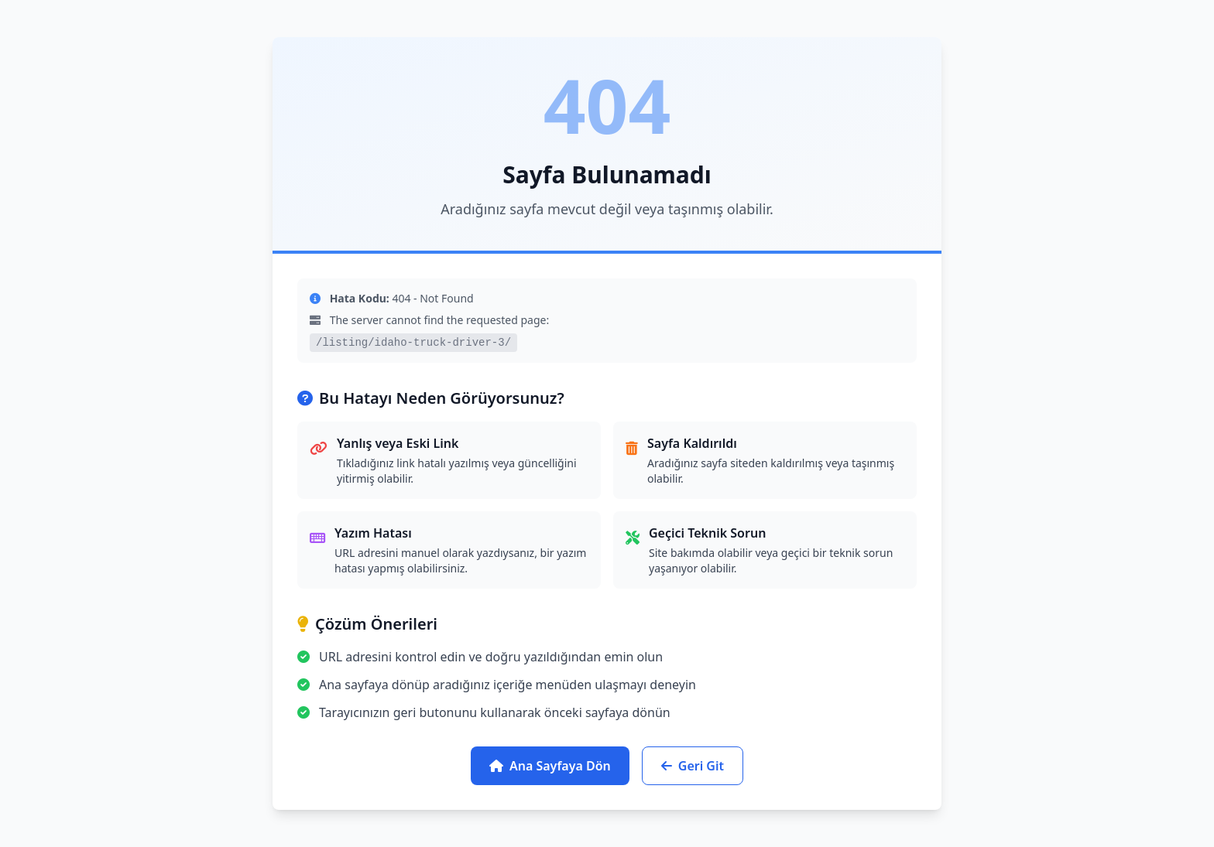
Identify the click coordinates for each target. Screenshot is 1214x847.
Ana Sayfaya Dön (550, 765)
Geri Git (692, 765)
